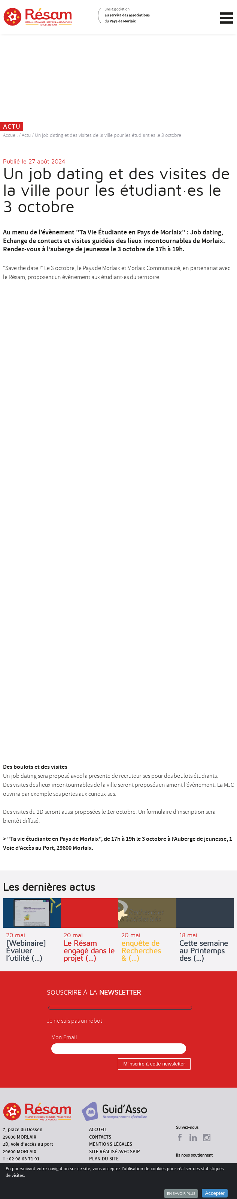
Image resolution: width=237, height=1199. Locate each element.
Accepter (215, 1193)
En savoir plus (181, 1193)
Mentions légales (110, 1144)
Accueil (10, 135)
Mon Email (64, 1037)
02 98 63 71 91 (24, 1158)
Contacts (100, 1137)
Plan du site (104, 1158)
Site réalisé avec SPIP (114, 1151)
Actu (26, 135)
